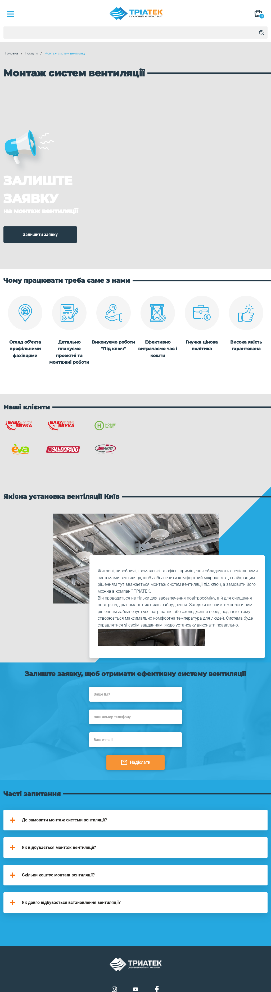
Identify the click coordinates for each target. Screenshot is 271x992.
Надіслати (135, 726)
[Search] (261, 32)
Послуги (29, 54)
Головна (9, 54)
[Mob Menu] (10, 14)
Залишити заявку (40, 218)
